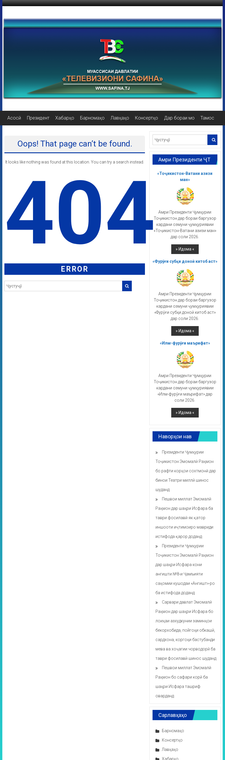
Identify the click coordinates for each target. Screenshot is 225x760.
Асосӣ (14, 118)
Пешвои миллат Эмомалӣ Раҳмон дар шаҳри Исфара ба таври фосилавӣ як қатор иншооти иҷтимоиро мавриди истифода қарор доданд (184, 518)
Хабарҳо (64, 118)
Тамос (207, 118)
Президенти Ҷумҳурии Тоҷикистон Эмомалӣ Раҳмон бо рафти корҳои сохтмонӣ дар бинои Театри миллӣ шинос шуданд (185, 471)
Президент (38, 118)
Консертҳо (146, 118)
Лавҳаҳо (119, 118)
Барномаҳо (92, 118)
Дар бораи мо (179, 118)
